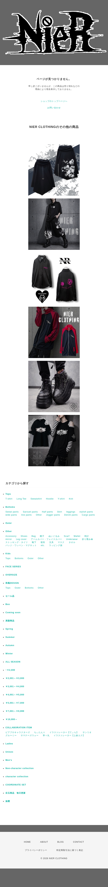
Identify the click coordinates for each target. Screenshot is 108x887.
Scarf (66, 536)
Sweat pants (12, 512)
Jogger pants (53, 515)
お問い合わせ (54, 108)
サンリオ (87, 732)
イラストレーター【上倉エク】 (69, 735)
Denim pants (71, 515)
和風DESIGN (12, 583)
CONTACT (78, 842)
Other (39, 515)
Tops (8, 494)
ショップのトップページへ (54, 101)
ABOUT (44, 842)
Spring (9, 629)
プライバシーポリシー (36, 850)
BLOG (60, 842)
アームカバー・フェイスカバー (46, 539)
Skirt (59, 512)
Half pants (47, 512)
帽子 (42, 536)
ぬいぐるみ (54, 536)
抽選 (7, 801)
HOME (27, 842)
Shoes (24, 536)
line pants (26, 515)
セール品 (9, 596)
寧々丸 (46, 735)
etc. (43, 545)
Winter (9, 653)
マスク (61, 542)
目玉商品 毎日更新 (15, 793)
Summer (10, 637)
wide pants (11, 515)
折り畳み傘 (87, 539)
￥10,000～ (11, 719)
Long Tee (21, 499)
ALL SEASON (12, 662)
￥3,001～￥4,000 (14, 686)
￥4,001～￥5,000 (14, 695)
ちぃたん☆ (39, 732)
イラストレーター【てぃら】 (64, 732)
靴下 (34, 542)
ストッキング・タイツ (16, 542)
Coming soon (13, 612)
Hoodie (50, 499)
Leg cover (21, 539)
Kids (8, 553)
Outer (8, 523)
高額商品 (9, 621)
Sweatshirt (36, 499)
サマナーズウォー (30, 735)
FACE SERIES (13, 566)
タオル (72, 542)
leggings (70, 512)
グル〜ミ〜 (11, 735)
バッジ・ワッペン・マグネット (21, 545)
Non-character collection (19, 768)
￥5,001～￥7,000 (14, 703)
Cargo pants (88, 515)
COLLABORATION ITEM (18, 727)
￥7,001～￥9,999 (14, 711)
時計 (87, 536)
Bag (34, 536)
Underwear (72, 539)
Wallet (77, 536)
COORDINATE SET (15, 785)
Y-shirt (61, 499)
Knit (71, 499)
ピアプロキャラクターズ (17, 732)
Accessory (10, 536)
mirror (8, 539)
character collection (16, 776)
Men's (8, 760)
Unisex (9, 752)
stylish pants (86, 512)
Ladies (9, 743)
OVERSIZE (11, 575)
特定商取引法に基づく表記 (69, 850)
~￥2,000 (10, 670)
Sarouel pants (30, 512)
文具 (51, 542)
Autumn (9, 645)
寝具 (43, 542)
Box (7, 604)
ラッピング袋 (55, 545)
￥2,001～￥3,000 (14, 678)
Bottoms (10, 507)
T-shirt (8, 499)
